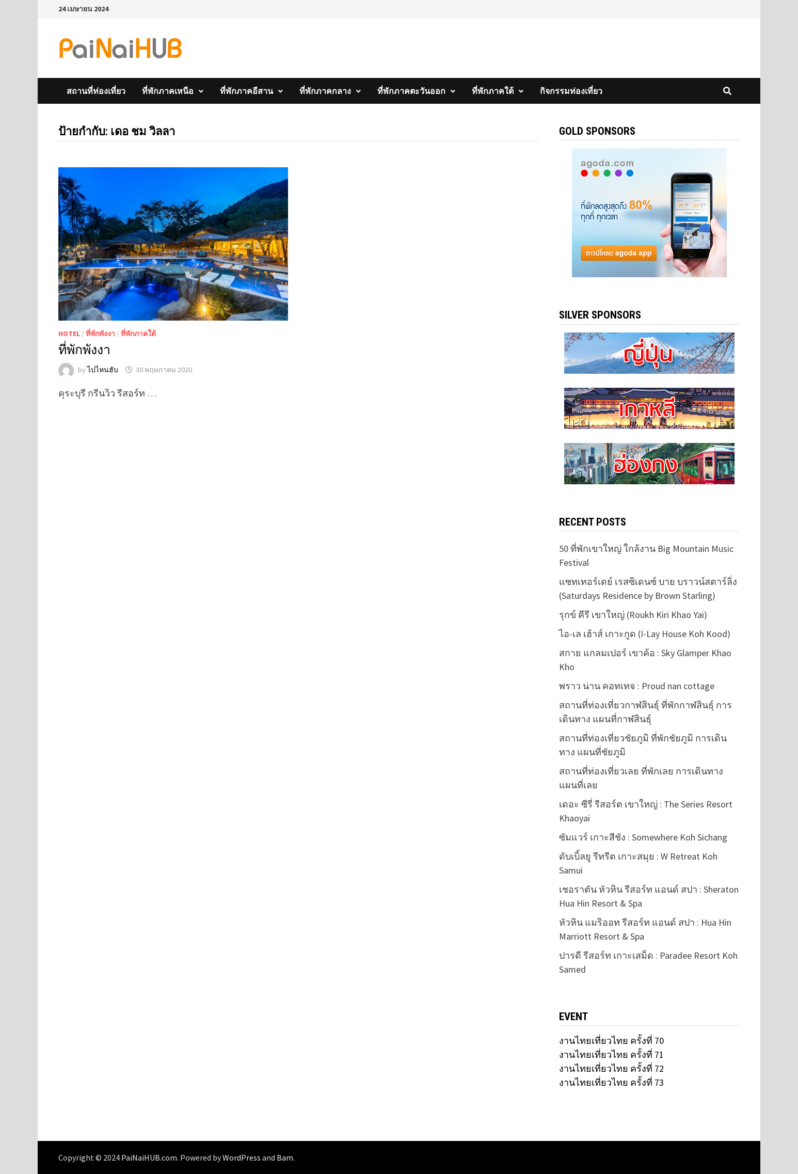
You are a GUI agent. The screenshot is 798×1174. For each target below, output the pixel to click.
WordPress (241, 1157)
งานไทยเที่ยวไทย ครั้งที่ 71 (611, 1054)
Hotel (69, 333)
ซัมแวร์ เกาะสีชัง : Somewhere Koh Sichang (643, 837)
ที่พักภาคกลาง (325, 91)
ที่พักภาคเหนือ (168, 91)
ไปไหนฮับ (102, 369)
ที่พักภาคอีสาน (246, 91)
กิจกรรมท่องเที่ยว (571, 91)
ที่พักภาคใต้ (493, 91)
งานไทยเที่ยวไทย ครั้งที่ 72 (611, 1068)
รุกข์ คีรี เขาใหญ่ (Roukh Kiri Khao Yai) (633, 615)
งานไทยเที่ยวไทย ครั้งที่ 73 (611, 1082)
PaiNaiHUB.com (149, 1157)
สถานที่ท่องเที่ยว (96, 91)
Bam (285, 1157)
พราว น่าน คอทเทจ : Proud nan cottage (636, 686)
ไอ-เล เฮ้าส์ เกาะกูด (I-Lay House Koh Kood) (644, 634)
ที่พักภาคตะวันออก (411, 91)
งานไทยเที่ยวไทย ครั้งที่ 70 (611, 1040)
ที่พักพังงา (100, 333)
